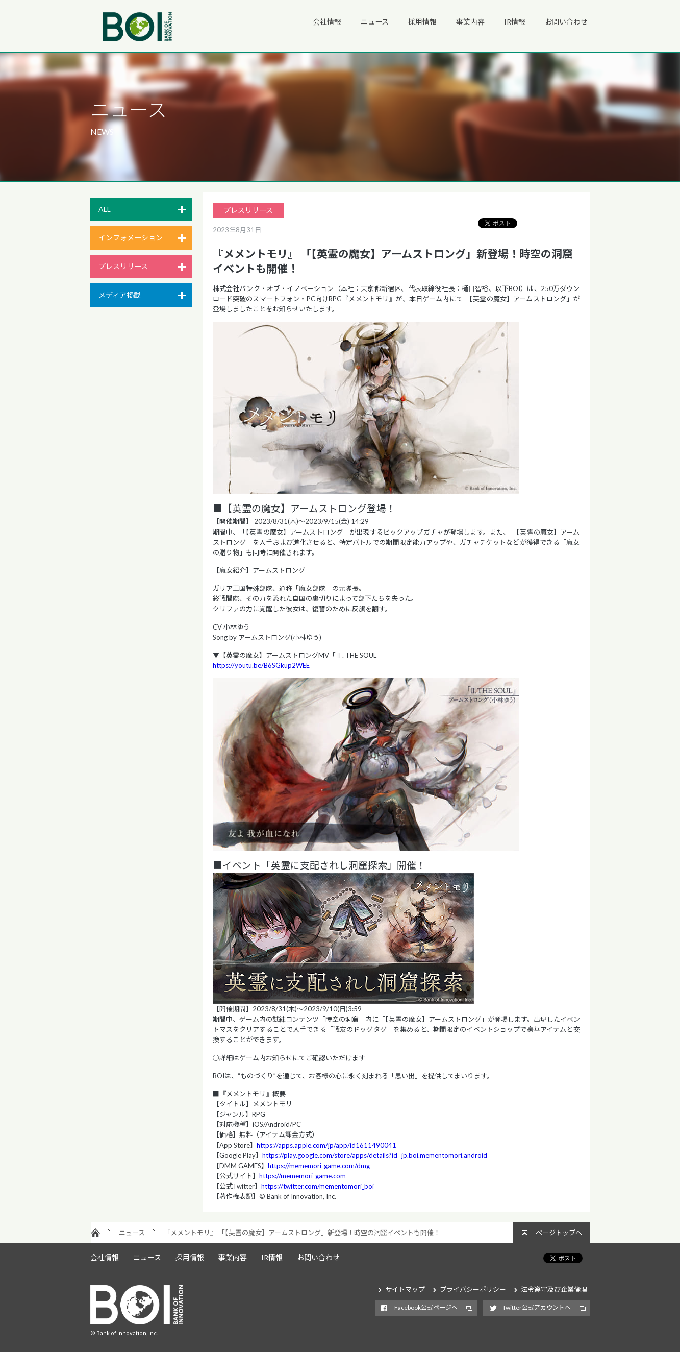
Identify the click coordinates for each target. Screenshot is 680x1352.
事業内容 (470, 21)
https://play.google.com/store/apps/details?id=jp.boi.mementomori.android (374, 1155)
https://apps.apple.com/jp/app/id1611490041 (326, 1145)
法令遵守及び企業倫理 (554, 1289)
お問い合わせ (566, 21)
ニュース (375, 21)
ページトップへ (559, 1232)
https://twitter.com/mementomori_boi (317, 1186)
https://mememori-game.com (302, 1176)
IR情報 (514, 21)
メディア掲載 (119, 295)
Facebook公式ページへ (426, 1307)
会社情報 (327, 21)
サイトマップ (405, 1289)
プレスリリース (123, 266)
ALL (104, 209)
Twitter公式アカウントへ (536, 1307)
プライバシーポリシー (473, 1289)
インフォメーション (130, 237)
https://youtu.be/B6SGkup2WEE (261, 665)
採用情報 (422, 21)
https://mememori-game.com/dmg (319, 1166)
